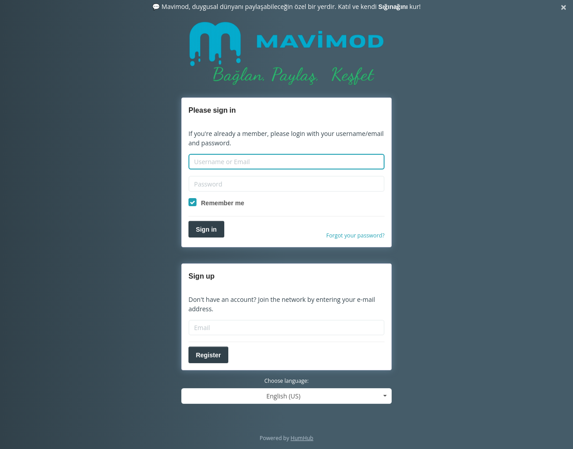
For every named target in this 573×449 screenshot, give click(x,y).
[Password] (286, 184)
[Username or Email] (286, 162)
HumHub (302, 438)
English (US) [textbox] (283, 396)
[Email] (286, 328)
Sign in (206, 229)
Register (208, 355)
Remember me (222, 203)
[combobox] (286, 396)
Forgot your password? (355, 235)
